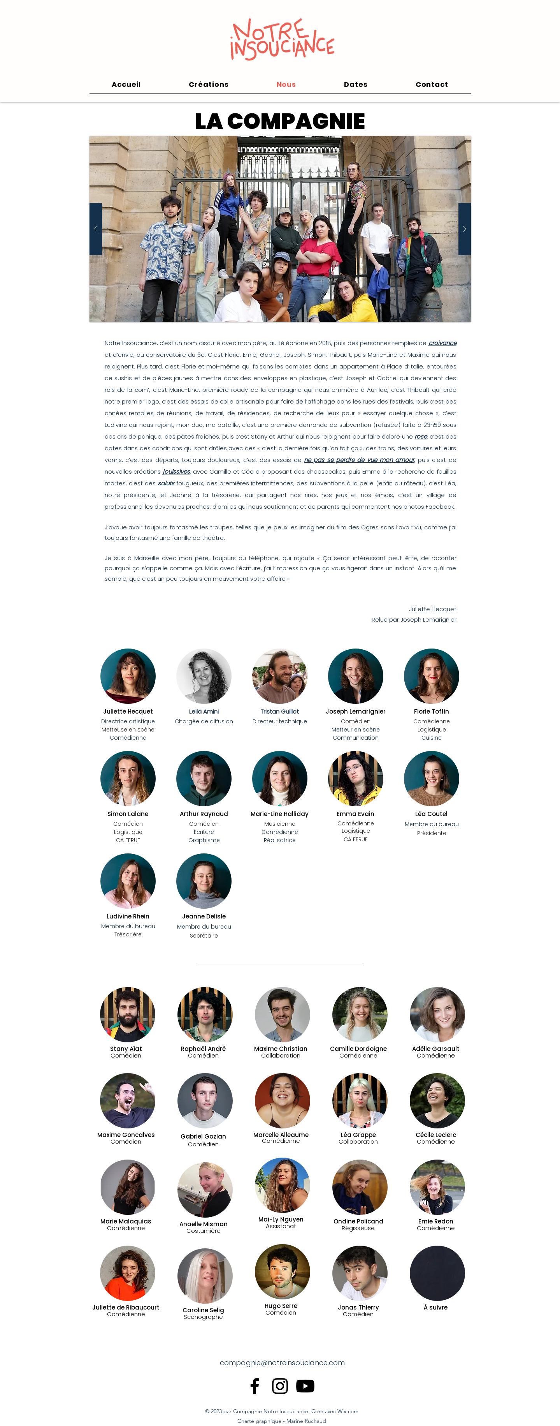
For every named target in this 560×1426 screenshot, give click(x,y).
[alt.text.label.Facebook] (254, 1386)
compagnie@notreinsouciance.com (282, 1363)
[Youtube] (305, 1386)
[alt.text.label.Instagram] (280, 1386)
